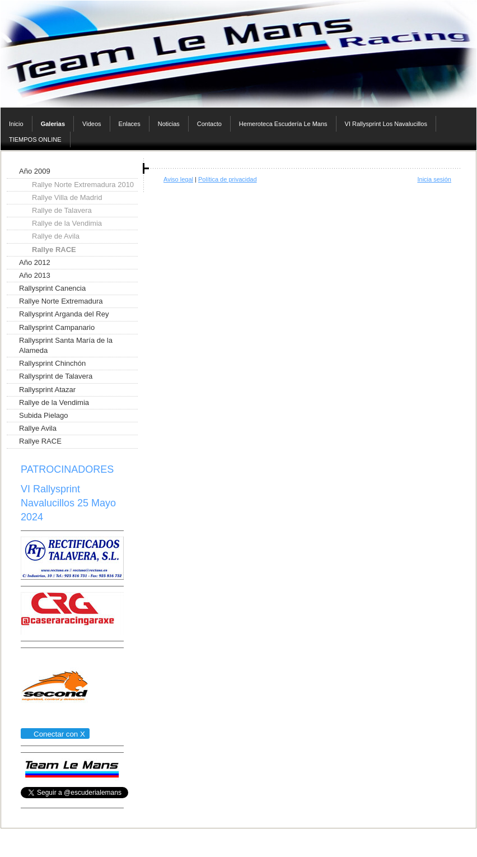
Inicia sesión (434, 179)
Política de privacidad (227, 179)
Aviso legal (178, 179)
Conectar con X (54, 734)
